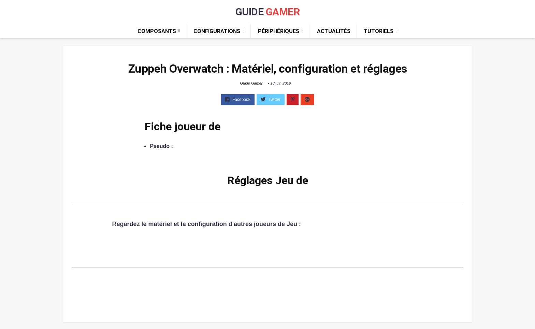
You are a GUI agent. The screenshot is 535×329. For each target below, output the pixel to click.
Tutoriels (378, 31)
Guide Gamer (251, 83)
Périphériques (278, 31)
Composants (157, 31)
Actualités (333, 31)
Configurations (216, 31)
